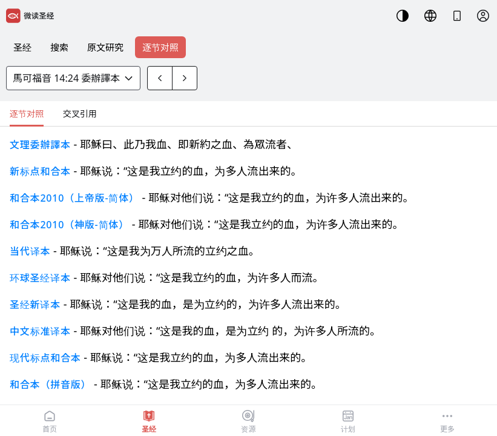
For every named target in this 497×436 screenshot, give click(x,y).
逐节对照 (160, 47)
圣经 (22, 47)
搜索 (59, 47)
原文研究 (105, 47)
